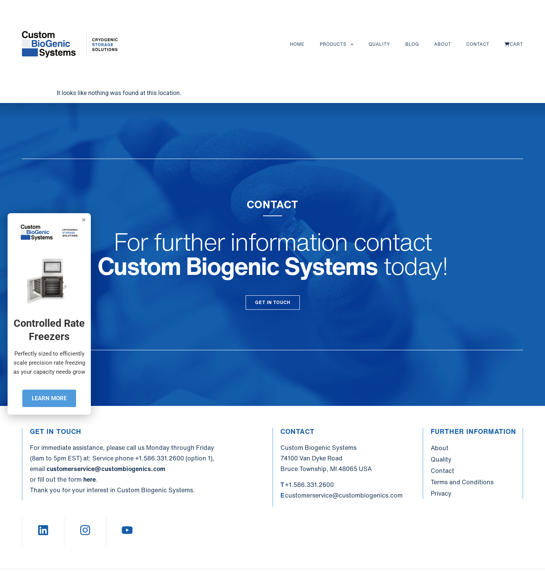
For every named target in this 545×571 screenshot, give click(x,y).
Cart (514, 44)
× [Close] (84, 219)
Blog (412, 44)
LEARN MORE (49, 398)
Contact (477, 44)
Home (297, 44)
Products (336, 44)
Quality (379, 44)
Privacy (441, 493)
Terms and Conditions (462, 482)
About (442, 44)
